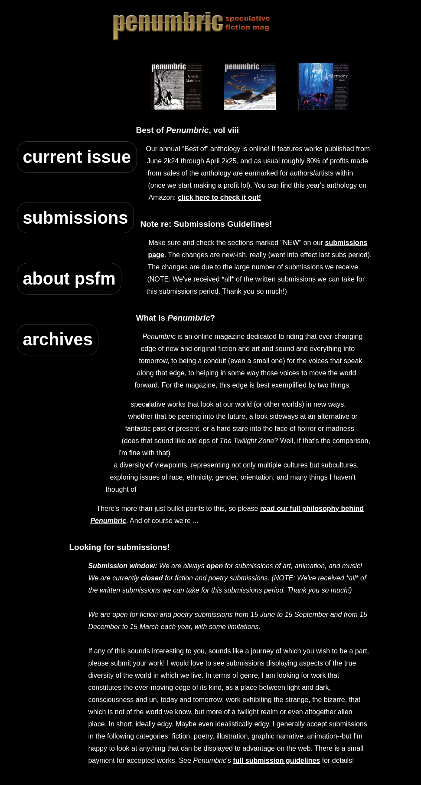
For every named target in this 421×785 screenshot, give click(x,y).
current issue (77, 156)
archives (57, 339)
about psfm (69, 278)
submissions (75, 217)
